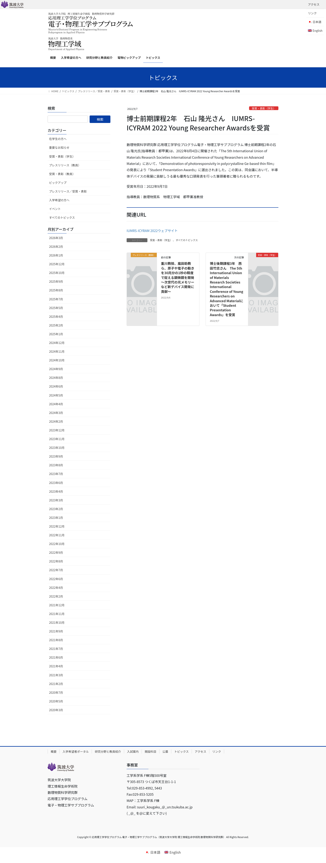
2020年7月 (56, 692)
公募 (165, 751)
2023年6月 (56, 483)
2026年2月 (56, 246)
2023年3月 (56, 500)
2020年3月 (56, 710)
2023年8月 (56, 465)
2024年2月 (56, 421)
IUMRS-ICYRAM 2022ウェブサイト (152, 230)
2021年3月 (56, 675)
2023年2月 (56, 509)
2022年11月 (57, 535)
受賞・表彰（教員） (62, 174)
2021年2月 (56, 684)
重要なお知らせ (59, 147)
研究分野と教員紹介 (108, 751)
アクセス (313, 4)
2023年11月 (57, 439)
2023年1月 (56, 518)
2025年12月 (57, 264)
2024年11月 (57, 351)
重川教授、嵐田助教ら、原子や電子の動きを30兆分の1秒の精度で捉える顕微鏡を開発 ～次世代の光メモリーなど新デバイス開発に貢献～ (179, 277)
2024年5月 (56, 395)
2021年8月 (56, 640)
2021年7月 (56, 649)
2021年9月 (56, 631)
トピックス (181, 751)
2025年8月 (56, 290)
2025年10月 (57, 273)
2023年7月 (56, 474)
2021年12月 (57, 605)
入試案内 (133, 751)
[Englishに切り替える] (315, 30)
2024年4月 (56, 404)
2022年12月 (57, 526)
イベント (55, 209)
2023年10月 (57, 448)
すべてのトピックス (187, 240)
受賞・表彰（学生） (264, 108)
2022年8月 (56, 561)
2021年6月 (56, 657)
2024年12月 (57, 343)
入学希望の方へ (59, 200)
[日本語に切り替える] (152, 852)
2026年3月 (56, 238)
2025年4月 (56, 316)
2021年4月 (56, 666)
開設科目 (150, 751)
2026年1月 (56, 255)
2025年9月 (56, 281)
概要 (54, 751)
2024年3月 (56, 413)
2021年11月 (57, 614)
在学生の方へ (58, 139)
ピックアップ (58, 182)
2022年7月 (56, 570)
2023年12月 (57, 430)
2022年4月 (56, 588)
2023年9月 (56, 456)
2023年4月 (56, 491)
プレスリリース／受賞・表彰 (68, 191)
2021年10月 (57, 622)
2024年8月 (56, 378)
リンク (312, 13)
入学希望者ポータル (76, 751)
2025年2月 (56, 325)
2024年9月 (56, 369)
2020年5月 (56, 701)
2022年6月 (56, 579)
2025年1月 (56, 334)
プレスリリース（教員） (65, 165)
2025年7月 (56, 299)
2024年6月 (56, 386)
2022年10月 (57, 544)
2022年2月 (56, 596)
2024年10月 (57, 360)
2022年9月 (56, 552)
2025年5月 (56, 308)
